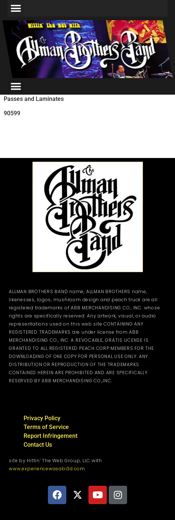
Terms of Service (46, 427)
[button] (15, 8)
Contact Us (38, 444)
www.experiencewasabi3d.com (47, 468)
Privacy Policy (42, 418)
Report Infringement (50, 435)
